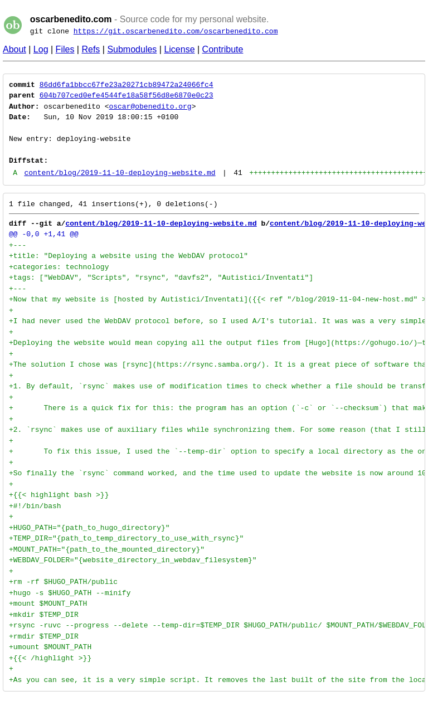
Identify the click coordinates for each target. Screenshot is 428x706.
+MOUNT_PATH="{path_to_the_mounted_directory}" (107, 549)
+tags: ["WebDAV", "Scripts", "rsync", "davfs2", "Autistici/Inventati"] (161, 277)
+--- (17, 245)
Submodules (132, 49)
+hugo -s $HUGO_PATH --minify (69, 593)
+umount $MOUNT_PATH (50, 647)
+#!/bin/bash (35, 506)
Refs (90, 49)
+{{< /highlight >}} (50, 658)
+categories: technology (59, 267)
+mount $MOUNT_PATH (48, 603)
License (179, 49)
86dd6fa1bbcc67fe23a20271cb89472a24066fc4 (126, 85)
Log (40, 49)
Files (65, 49)
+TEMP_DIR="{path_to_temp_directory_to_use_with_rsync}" (126, 538)
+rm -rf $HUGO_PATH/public (63, 582)
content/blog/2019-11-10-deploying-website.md (119, 173)
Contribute (223, 49)
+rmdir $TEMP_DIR (44, 636)
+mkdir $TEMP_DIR (44, 615)
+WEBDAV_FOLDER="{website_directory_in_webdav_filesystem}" (133, 560)
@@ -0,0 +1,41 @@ (44, 234)
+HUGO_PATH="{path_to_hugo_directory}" (89, 528)
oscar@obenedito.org (150, 106)
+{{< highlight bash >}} (59, 495)
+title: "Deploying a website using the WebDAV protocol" (128, 256)
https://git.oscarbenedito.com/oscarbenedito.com (176, 31)
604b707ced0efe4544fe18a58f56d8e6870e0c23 (126, 95)
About (14, 49)
